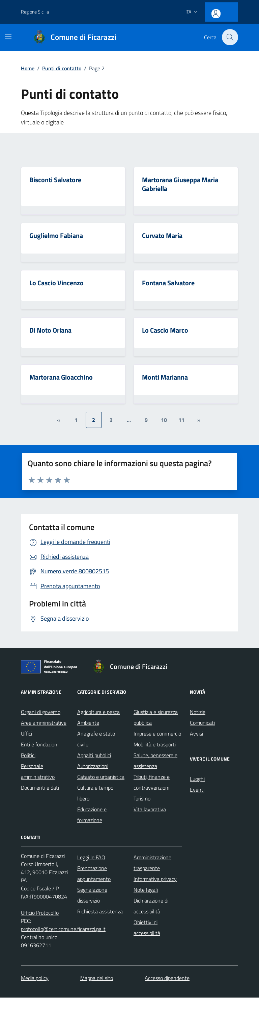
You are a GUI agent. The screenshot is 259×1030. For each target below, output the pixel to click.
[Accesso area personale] (227, 11)
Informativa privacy (155, 880)
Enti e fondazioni (39, 745)
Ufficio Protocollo (40, 913)
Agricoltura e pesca (98, 713)
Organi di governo (40, 713)
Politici (28, 756)
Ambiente (88, 723)
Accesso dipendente (167, 979)
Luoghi (197, 779)
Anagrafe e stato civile (96, 739)
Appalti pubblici (94, 756)
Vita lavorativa (150, 810)
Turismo (142, 799)
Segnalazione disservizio (92, 895)
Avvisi (196, 734)
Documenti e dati (40, 788)
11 (181, 420)
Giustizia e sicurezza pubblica (156, 718)
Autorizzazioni (92, 767)
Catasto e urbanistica (100, 777)
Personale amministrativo (38, 772)
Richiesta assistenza (100, 912)
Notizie (197, 713)
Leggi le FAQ (91, 858)
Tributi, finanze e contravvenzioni (152, 782)
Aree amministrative (43, 723)
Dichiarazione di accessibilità (151, 906)
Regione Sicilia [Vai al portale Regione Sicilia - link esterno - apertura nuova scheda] (35, 11)
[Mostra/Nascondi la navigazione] (8, 36)
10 (164, 420)
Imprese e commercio (157, 734)
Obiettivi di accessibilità (147, 928)
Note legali (146, 890)
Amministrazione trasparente (152, 863)
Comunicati (202, 723)
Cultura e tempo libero (95, 793)
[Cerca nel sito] (230, 37)
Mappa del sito (96, 979)
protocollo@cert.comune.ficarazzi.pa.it (63, 930)
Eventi (197, 790)
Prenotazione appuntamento (94, 874)
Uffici (26, 734)
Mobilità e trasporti (155, 745)
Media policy (35, 979)
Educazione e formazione (92, 815)
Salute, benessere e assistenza (155, 761)
